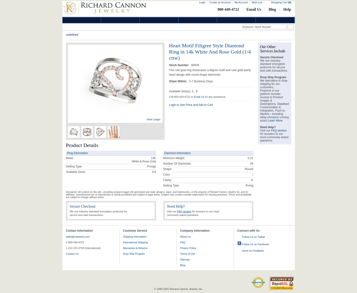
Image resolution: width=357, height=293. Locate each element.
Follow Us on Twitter (253, 236)
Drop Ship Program (134, 253)
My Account (241, 2)
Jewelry (198, 20)
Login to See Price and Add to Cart (191, 105)
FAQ (182, 242)
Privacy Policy (188, 248)
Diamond (82, 20)
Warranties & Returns (135, 248)
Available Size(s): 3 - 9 (183, 91)
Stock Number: (179, 65)
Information (236, 20)
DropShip (275, 20)
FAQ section (184, 211)
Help (287, 9)
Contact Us (72, 253)
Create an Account (220, 2)
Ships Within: (178, 81)
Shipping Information (135, 236)
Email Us (253, 9)
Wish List (257, 2)
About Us (185, 236)
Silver (159, 20)
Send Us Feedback (253, 250)
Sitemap (185, 259)
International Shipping (135, 242)
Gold (120, 20)
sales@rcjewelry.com (78, 236)
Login (202, 2)
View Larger (154, 119)
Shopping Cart (281, 2)
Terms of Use (187, 253)
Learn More (275, 120)
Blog (272, 9)
